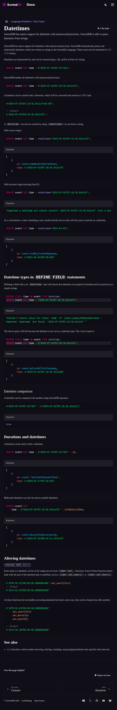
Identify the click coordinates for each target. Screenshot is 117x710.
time (9, 649)
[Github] (97, 700)
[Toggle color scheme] (106, 4)
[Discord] (103, 700)
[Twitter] (90, 700)
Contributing (26, 700)
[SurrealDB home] (12, 5)
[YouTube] (83, 700)
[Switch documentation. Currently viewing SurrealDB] (32, 4)
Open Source (39, 700)
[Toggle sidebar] (7, 21)
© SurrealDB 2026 (11, 700)
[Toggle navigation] (112, 4)
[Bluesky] (110, 700)
